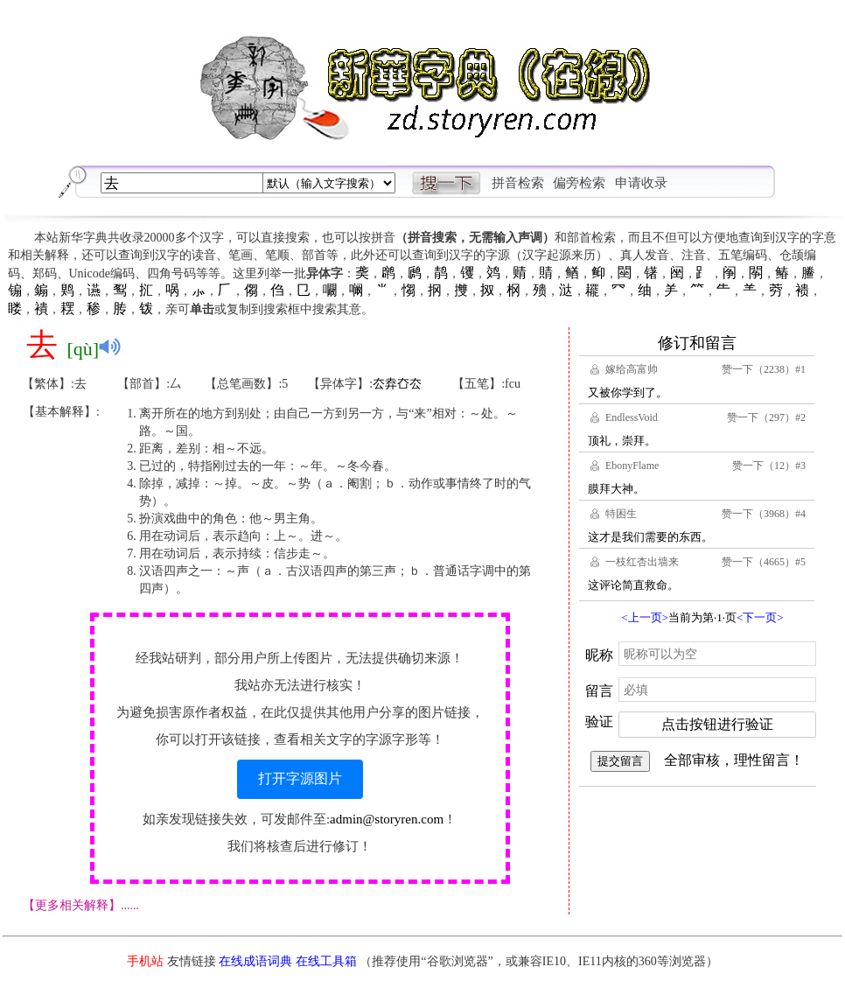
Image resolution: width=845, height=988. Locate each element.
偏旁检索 (579, 183)
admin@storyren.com (386, 819)
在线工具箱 (326, 961)
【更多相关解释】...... (81, 905)
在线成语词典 (255, 961)
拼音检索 (518, 183)
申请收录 (641, 183)
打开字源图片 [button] (300, 778)
